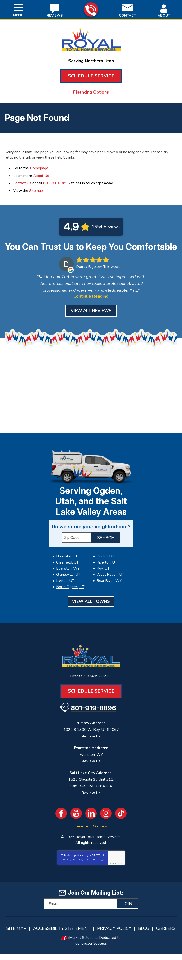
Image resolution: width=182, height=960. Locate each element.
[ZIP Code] (76, 547)
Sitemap (36, 189)
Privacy (113, 871)
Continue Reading (91, 305)
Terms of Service (93, 867)
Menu (18, 15)
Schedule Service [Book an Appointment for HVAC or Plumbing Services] (91, 76)
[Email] (91, 911)
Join (127, 911)
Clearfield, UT (67, 572)
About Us (41, 174)
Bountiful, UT (66, 566)
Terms (120, 871)
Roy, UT (102, 577)
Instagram (106, 821)
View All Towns (91, 609)
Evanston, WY (68, 577)
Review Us (91, 744)
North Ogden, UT (70, 595)
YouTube (76, 821)
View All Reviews (91, 320)
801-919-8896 (90, 10)
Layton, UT (65, 589)
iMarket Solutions (82, 944)
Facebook (61, 821)
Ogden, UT (105, 566)
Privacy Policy (78, 867)
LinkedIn (91, 821)
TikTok (121, 821)
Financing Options (91, 92)
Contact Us (22, 182)
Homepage (39, 167)
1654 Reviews (106, 225)
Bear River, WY (109, 589)
